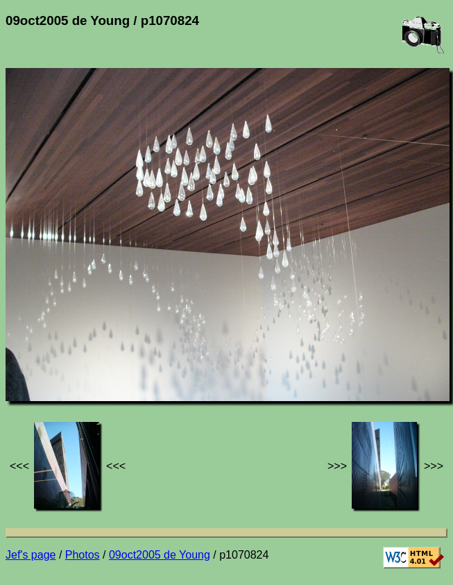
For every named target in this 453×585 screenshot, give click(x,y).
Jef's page (30, 555)
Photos (82, 555)
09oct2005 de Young (159, 555)
